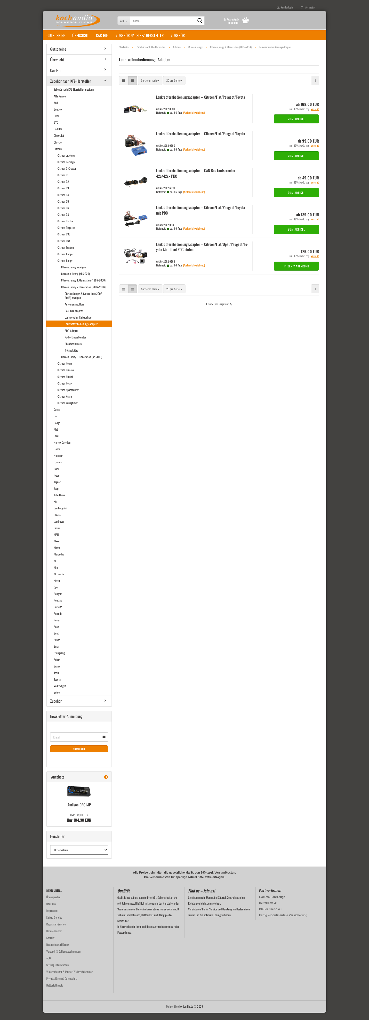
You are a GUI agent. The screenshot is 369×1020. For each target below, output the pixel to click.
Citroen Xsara (64, 404)
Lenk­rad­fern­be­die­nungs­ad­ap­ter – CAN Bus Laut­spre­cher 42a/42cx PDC (195, 180)
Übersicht (80, 35)
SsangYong (59, 660)
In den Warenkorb (296, 273)
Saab (56, 634)
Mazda (57, 555)
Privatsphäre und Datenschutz (61, 986)
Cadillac (58, 136)
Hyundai (58, 469)
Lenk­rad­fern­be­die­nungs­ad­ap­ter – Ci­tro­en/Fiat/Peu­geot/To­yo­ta (200, 104)
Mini (56, 575)
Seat (56, 640)
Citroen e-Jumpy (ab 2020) (75, 281)
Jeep (56, 496)
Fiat (56, 436)
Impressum (51, 918)
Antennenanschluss (74, 311)
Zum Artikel (296, 126)
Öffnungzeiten (53, 904)
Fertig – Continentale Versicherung (283, 922)
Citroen (58, 156)
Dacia (57, 417)
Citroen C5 (63, 209)
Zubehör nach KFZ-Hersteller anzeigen (74, 97)
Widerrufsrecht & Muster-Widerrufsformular (69, 979)
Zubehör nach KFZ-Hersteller (140, 35)
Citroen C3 (63, 195)
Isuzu (56, 476)
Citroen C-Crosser (66, 176)
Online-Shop (172, 1014)
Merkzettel (308, 7)
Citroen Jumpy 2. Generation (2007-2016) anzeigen (84, 303)
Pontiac (58, 607)
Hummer (58, 463)
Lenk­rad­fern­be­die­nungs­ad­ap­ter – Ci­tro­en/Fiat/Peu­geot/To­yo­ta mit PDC (200, 217)
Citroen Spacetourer (68, 397)
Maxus (57, 548)
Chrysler (58, 149)
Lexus (57, 535)
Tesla (56, 680)
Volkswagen (60, 693)
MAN (56, 542)
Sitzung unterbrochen (57, 972)
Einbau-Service (54, 925)
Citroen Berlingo (66, 169)
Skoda (57, 647)
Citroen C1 (63, 182)
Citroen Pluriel (65, 384)
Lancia (57, 522)
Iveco (56, 483)
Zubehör (178, 35)
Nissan (57, 588)
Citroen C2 (63, 189)
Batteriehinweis (54, 992)
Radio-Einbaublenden (75, 344)
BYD (56, 130)
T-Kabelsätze (71, 357)
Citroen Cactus (65, 228)
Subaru (57, 667)
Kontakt (50, 945)
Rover (57, 627)
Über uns (51, 911)
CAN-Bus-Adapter (74, 318)
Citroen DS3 (63, 241)
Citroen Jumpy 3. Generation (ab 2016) (81, 364)
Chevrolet (59, 143)
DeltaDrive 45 (268, 910)
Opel (56, 594)
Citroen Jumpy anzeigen (73, 274)
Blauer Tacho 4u (270, 916)
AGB (48, 965)
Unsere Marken (54, 938)
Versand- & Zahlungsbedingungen (63, 958)
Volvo (57, 700)
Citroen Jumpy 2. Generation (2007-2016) (83, 294)
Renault (58, 621)
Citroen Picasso (65, 377)
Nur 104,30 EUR (79, 825)
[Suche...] (123, 20)
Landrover (59, 529)
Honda (57, 456)
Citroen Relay (64, 390)
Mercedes (59, 561)
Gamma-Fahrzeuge (272, 904)
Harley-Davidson (62, 450)
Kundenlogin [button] (285, 7)
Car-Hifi (102, 35)
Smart (57, 653)
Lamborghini (60, 515)
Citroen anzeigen (66, 163)
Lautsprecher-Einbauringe (78, 324)
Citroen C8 (63, 222)
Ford (56, 443)
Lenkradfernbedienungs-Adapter (81, 331)
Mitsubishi (59, 581)
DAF (56, 423)
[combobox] (150, 87)
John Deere (59, 502)
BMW (56, 123)
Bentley (58, 116)
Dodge (57, 430)
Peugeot (58, 601)
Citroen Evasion (65, 255)
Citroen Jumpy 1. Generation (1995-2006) (83, 287)
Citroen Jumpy (64, 268)
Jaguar (57, 489)
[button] (123, 87)
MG (55, 568)
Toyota (57, 686)
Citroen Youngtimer (67, 410)
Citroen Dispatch (66, 235)
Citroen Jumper (65, 261)
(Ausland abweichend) (194, 120)
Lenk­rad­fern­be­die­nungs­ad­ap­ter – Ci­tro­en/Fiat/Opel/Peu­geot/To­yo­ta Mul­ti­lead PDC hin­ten (202, 254)
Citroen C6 (63, 215)
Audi (56, 110)
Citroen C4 (63, 202)
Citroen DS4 (63, 248)
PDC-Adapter (71, 338)
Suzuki (57, 673)
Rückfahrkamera (73, 351)
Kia (55, 509)
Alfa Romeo (60, 103)
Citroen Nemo (64, 371)
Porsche (58, 614)
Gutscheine (56, 35)
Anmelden (79, 756)
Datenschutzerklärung (57, 952)
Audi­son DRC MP (79, 812)
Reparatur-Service (56, 931)
